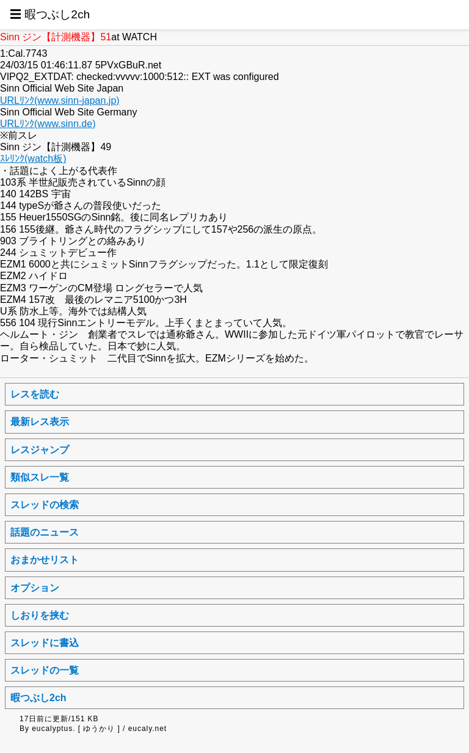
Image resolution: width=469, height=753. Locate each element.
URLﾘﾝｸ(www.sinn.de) (47, 123)
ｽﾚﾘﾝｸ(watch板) (33, 158)
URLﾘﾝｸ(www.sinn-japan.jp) (60, 100)
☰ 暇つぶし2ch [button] (50, 14)
